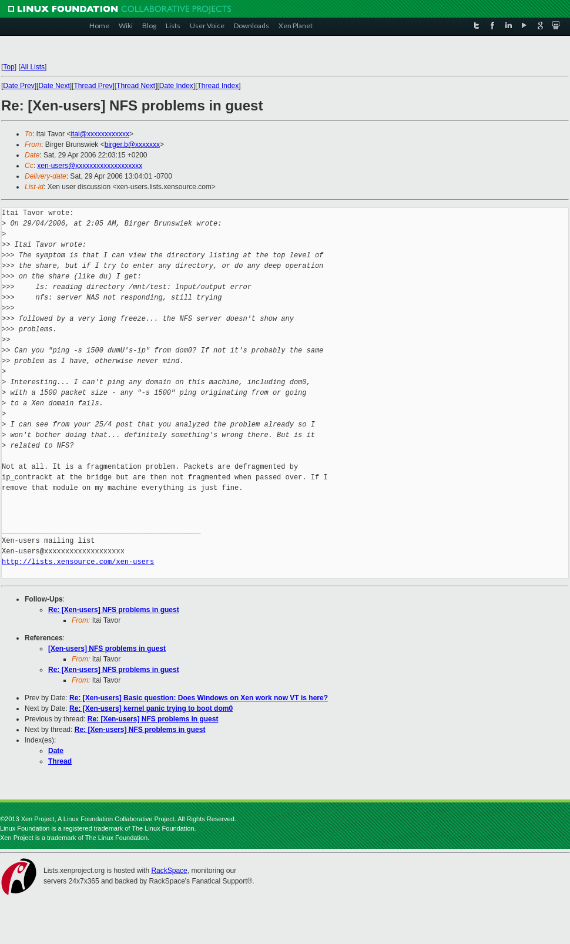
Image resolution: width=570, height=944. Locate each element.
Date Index (176, 86)
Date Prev (18, 86)
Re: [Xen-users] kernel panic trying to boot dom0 (151, 708)
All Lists (33, 67)
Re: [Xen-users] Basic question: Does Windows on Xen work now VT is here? (198, 698)
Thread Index (218, 86)
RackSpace (169, 870)
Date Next (53, 86)
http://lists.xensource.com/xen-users (78, 562)
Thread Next (135, 86)
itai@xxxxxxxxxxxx (100, 134)
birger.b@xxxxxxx (132, 144)
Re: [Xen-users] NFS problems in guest (113, 610)
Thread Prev (92, 86)
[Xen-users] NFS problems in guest (107, 648)
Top (8, 67)
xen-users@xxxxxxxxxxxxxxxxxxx (89, 166)
